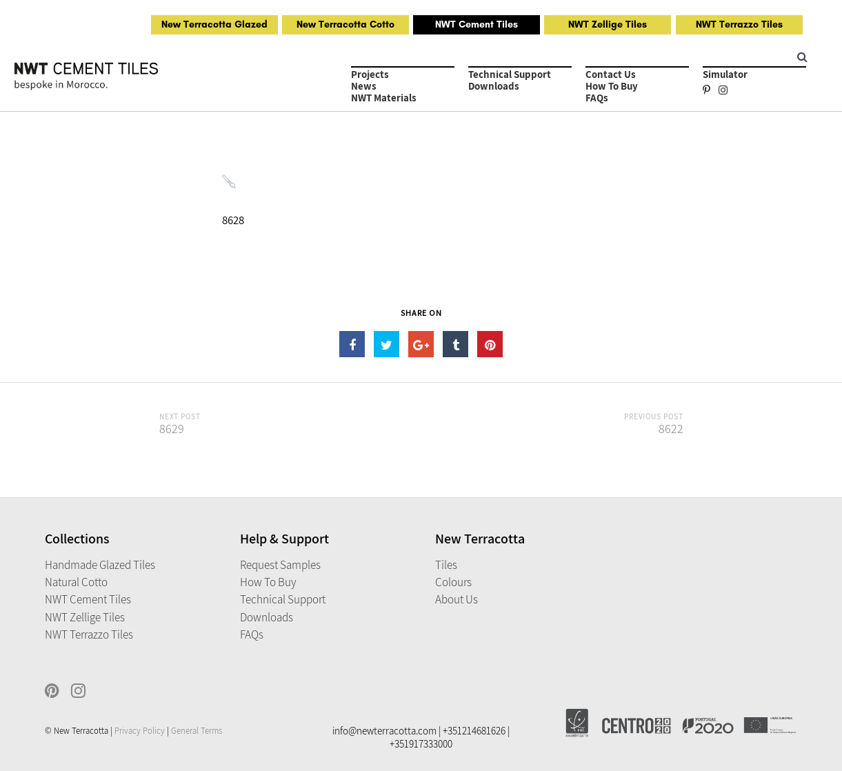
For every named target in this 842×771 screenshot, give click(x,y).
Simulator (725, 74)
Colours (453, 582)
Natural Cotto (76, 582)
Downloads (493, 86)
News (364, 86)
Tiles (446, 564)
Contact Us (610, 74)
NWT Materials (384, 97)
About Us (456, 599)
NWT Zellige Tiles (607, 24)
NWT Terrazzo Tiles (739, 24)
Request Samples (280, 564)
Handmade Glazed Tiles (100, 564)
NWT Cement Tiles (476, 24)
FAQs (596, 97)
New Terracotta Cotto (345, 24)
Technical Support (509, 74)
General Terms (196, 731)
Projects (370, 74)
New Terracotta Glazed (214, 24)
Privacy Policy (139, 731)
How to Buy (611, 86)
